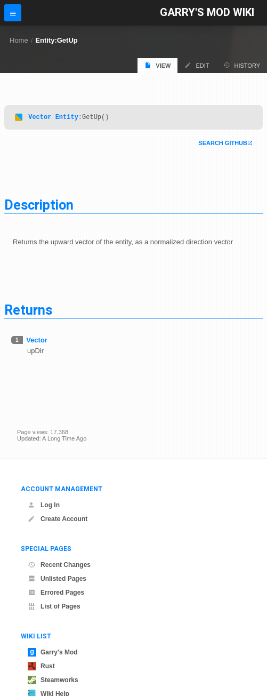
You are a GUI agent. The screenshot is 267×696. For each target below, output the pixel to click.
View (157, 65)
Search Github (222, 144)
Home (19, 40)
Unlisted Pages (57, 578)
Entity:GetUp (56, 40)
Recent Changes (59, 565)
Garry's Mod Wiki (207, 12)
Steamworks (53, 680)
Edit (196, 65)
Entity (66, 118)
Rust (41, 666)
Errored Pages (56, 592)
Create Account (57, 519)
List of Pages (54, 606)
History (242, 65)
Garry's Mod (53, 652)
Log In (44, 505)
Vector (39, 118)
